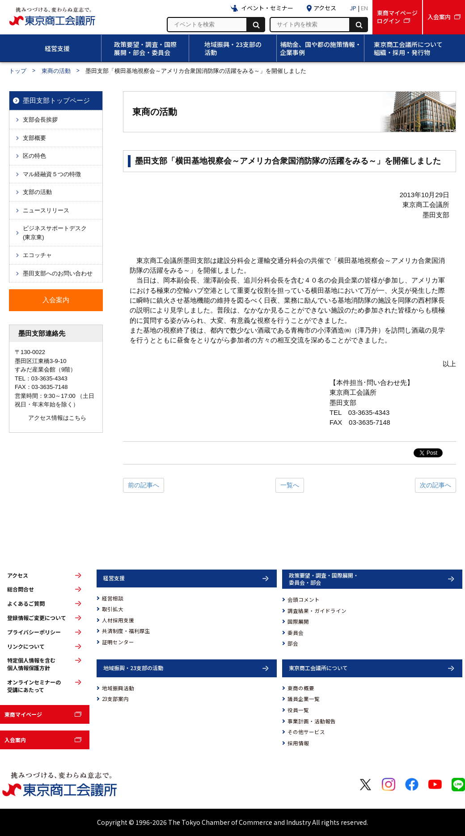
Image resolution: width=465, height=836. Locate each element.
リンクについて (26, 646)
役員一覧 (298, 710)
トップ (17, 71)
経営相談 (112, 598)
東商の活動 (56, 71)
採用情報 (298, 743)
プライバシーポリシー (34, 632)
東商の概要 (300, 688)
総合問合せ (20, 589)
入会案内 (15, 739)
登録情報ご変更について (36, 617)
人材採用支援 (118, 620)
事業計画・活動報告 (311, 721)
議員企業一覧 (303, 698)
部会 (292, 643)
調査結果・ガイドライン (317, 610)
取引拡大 (112, 608)
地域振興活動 (118, 688)
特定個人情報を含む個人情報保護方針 (31, 664)
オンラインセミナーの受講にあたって (34, 686)
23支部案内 (115, 698)
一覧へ (289, 485)
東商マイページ (23, 714)
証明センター (118, 642)
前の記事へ (143, 485)
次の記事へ (435, 485)
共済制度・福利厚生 (126, 630)
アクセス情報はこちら (57, 417)
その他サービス (306, 731)
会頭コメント (303, 599)
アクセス (17, 575)
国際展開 (298, 621)
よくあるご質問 (26, 603)
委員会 (295, 632)
